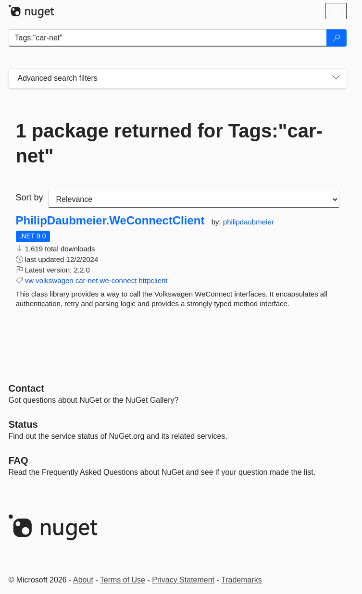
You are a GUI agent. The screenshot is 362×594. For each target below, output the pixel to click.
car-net (86, 280)
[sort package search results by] (193, 199)
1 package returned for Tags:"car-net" (169, 143)
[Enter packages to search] (168, 38)
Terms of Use (122, 580)
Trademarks (241, 580)
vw (29, 280)
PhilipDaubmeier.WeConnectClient (110, 220)
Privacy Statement (183, 580)
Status (23, 424)
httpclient (153, 280)
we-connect (118, 280)
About (83, 580)
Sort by (29, 197)
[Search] (336, 38)
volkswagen (54, 280)
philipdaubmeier (248, 222)
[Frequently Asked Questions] (18, 460)
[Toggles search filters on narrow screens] (336, 78)
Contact (26, 388)
